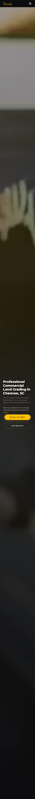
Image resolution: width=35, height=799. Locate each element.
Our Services (17, 426)
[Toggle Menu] (30, 3)
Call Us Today (17, 417)
